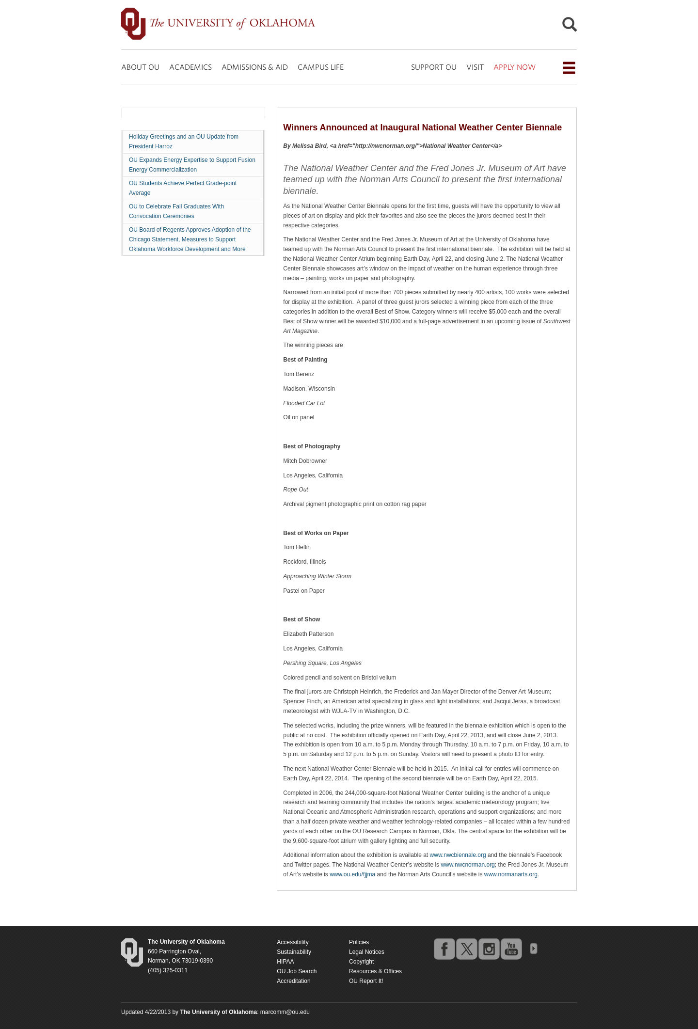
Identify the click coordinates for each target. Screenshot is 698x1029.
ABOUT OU (140, 67)
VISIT (475, 67)
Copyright (361, 961)
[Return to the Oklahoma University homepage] (186, 941)
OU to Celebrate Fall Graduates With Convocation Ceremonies (176, 211)
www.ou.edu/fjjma (352, 874)
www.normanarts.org (511, 874)
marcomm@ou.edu (285, 1012)
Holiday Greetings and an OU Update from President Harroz (183, 141)
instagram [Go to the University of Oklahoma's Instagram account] (488, 948)
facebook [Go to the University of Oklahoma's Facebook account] (444, 948)
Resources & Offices (375, 971)
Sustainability (294, 952)
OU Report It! (366, 981)
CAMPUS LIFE (321, 67)
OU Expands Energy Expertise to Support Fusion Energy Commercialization (192, 165)
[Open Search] (569, 27)
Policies (359, 942)
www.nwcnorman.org (467, 864)
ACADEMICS (190, 67)
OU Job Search (297, 971)
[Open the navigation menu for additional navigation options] (569, 68)
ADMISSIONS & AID (255, 67)
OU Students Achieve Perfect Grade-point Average (183, 188)
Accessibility (292, 942)
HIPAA (285, 961)
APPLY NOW (514, 67)
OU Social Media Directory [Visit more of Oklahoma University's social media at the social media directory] (533, 948)
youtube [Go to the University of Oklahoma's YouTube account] (511, 948)
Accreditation (293, 981)
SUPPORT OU (434, 67)
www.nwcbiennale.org (458, 855)
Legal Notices (366, 952)
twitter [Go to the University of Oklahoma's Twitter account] (466, 948)
